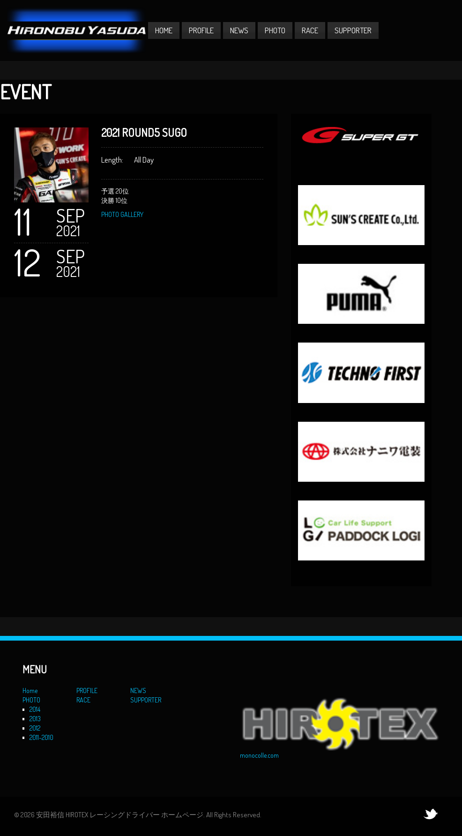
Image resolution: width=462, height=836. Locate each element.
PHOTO (275, 30)
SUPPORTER (353, 30)
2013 (35, 719)
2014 (35, 709)
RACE (310, 30)
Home (163, 30)
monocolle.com (259, 755)
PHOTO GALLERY (122, 214)
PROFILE (201, 30)
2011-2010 (41, 737)
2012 (35, 728)
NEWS (239, 30)
